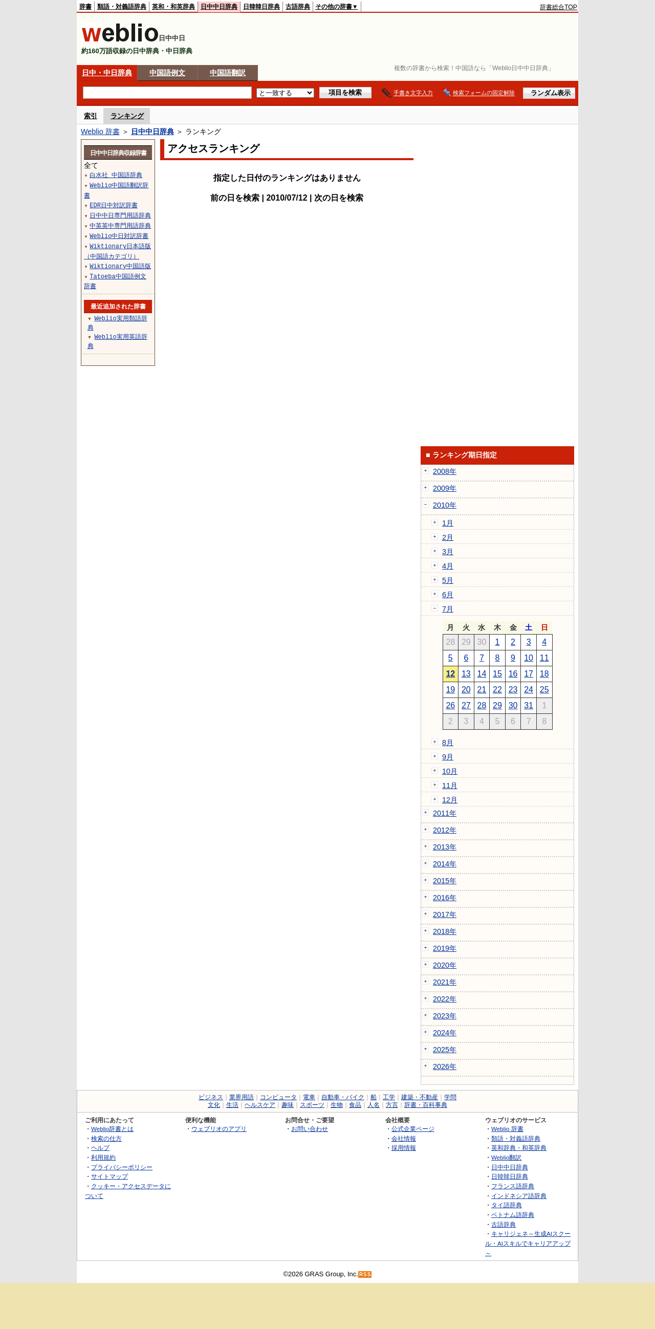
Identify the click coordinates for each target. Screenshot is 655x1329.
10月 (449, 771)
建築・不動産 (419, 1097)
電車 (309, 1097)
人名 (373, 1105)
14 (482, 673)
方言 (392, 1105)
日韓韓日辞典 (261, 7)
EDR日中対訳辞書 (114, 205)
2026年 (444, 1066)
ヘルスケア (260, 1105)
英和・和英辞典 (173, 7)
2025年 (444, 1049)
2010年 (444, 505)
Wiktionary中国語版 (120, 266)
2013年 (444, 847)
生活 (232, 1105)
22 (497, 689)
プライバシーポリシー (121, 1167)
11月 (449, 785)
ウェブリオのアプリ (219, 1128)
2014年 (444, 864)
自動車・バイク (342, 1097)
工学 (389, 1097)
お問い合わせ (309, 1128)
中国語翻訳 (228, 73)
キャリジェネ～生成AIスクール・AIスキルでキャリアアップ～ (528, 1243)
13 (466, 673)
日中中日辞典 (219, 7)
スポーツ (312, 1105)
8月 (447, 742)
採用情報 (403, 1147)
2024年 (444, 1033)
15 (497, 673)
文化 (214, 1105)
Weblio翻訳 (506, 1157)
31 (528, 705)
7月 (447, 609)
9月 (447, 757)
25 (544, 689)
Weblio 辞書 (100, 131)
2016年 (444, 898)
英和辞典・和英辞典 (519, 1147)
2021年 (444, 982)
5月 (447, 580)
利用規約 (103, 1157)
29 (497, 705)
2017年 (444, 914)
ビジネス (211, 1097)
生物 (337, 1105)
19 (450, 689)
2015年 (444, 881)
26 (450, 705)
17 (528, 673)
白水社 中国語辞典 (116, 174)
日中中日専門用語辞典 (120, 215)
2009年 (444, 488)
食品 (355, 1105)
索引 (90, 116)
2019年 (444, 948)
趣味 (287, 1105)
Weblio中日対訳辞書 (119, 235)
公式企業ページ (412, 1128)
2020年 (444, 965)
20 (466, 689)
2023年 (444, 1016)
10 (528, 657)
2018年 (444, 931)
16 (513, 673)
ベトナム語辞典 (512, 1214)
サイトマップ (109, 1176)
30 (513, 705)
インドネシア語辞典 (519, 1195)
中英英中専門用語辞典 (120, 225)
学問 (450, 1097)
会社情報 (403, 1138)
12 (450, 673)
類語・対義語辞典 (121, 7)
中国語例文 (167, 73)
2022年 (444, 999)
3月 (447, 552)
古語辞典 (298, 7)
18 (544, 673)
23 (513, 689)
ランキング (127, 116)
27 (466, 705)
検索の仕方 (106, 1138)
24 (528, 689)
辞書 (85, 7)
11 (544, 657)
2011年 (444, 813)
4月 (447, 566)
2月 (447, 537)
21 (482, 689)
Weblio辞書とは (112, 1128)
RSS (365, 1274)
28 (482, 705)
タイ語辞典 (506, 1205)
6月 (447, 595)
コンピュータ (278, 1097)
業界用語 (241, 1097)
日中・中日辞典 (107, 73)
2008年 (444, 471)
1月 (447, 523)
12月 (449, 800)
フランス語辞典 (512, 1186)
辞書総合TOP (558, 7)
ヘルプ (100, 1147)
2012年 (444, 830)
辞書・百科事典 (425, 1105)
